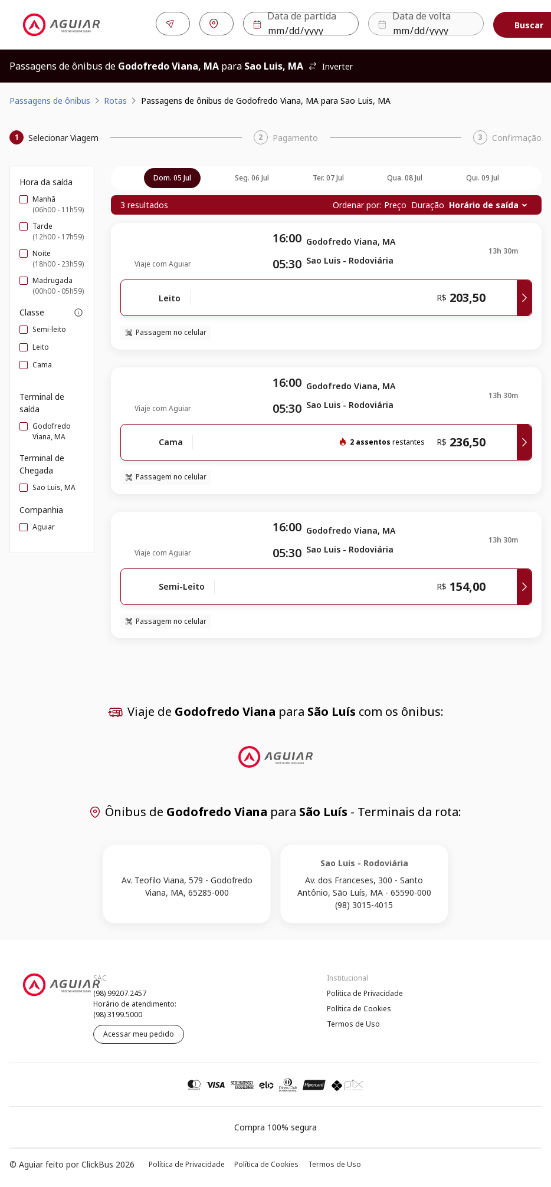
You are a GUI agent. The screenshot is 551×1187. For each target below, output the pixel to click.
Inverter (330, 64)
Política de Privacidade (365, 991)
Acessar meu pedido (138, 1032)
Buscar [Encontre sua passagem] (505, 23)
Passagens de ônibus (49, 98)
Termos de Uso (353, 1022)
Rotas (115, 98)
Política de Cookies (359, 1006)
